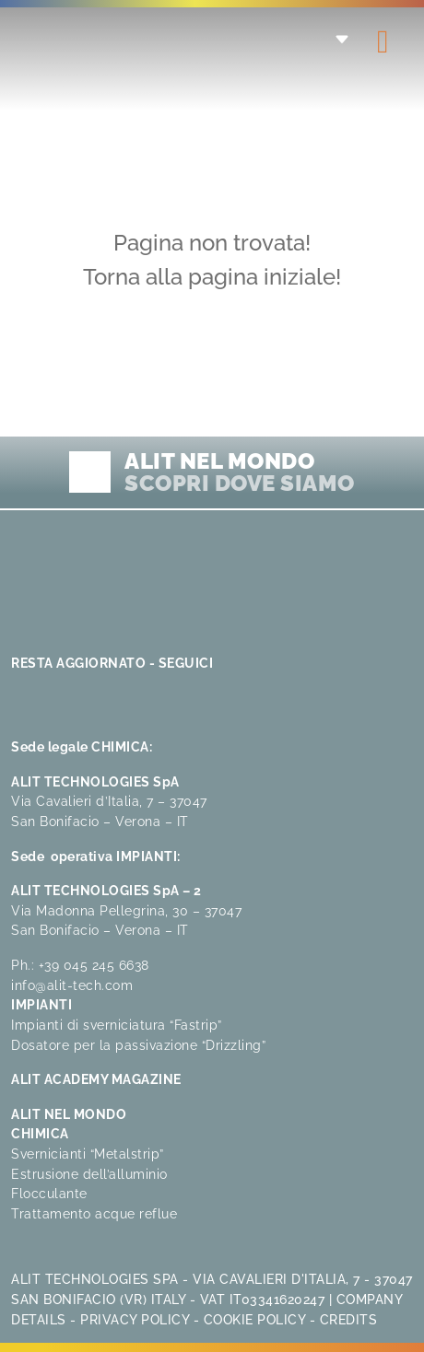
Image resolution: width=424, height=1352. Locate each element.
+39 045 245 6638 (94, 965)
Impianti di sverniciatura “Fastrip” (116, 1024)
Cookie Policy (255, 1319)
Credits (349, 1319)
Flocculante (49, 1193)
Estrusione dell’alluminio (89, 1174)
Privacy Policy (134, 1319)
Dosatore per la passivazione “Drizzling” (138, 1045)
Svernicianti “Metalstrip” (87, 1153)
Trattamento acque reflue (94, 1213)
